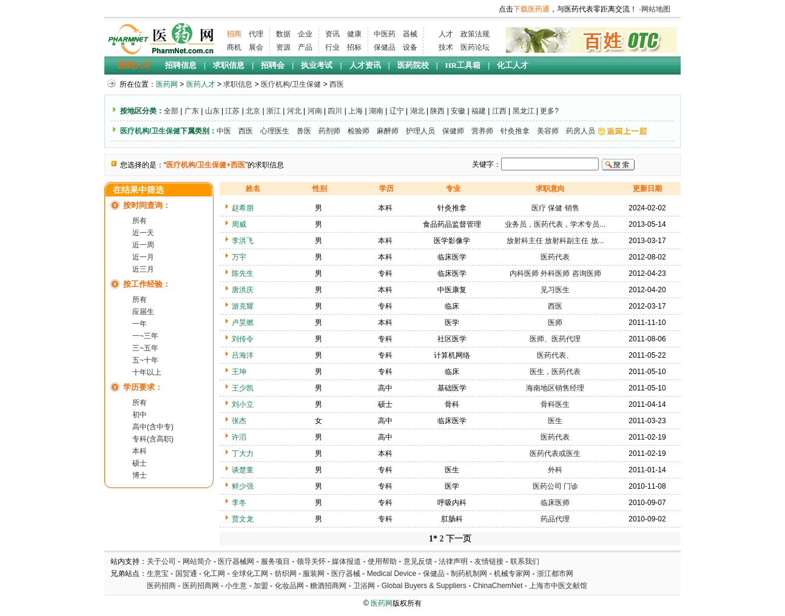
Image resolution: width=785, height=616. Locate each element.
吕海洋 (243, 355)
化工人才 (512, 65)
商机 (234, 47)
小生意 (236, 585)
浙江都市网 (555, 573)
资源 (283, 47)
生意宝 (158, 573)
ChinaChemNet (497, 585)
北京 (253, 111)
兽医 (304, 131)
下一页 (458, 538)
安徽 (458, 111)
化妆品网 (289, 585)
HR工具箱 (463, 65)
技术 (446, 47)
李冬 (239, 502)
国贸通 (186, 573)
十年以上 (146, 372)
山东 (212, 111)
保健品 (385, 47)
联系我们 (524, 561)
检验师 (358, 131)
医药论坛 (475, 47)
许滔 (239, 437)
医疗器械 (345, 573)
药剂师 (329, 131)
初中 (139, 414)
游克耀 (243, 306)
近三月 (143, 269)
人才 (446, 34)
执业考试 (316, 65)
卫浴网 (365, 585)
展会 (256, 47)
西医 (336, 84)
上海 (355, 111)
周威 (239, 224)
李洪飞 (243, 240)
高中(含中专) (153, 427)
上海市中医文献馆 (558, 585)
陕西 (437, 111)
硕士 (139, 463)
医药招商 (161, 585)
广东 (191, 111)
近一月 (143, 257)
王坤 (239, 371)
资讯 (332, 34)
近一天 (143, 233)
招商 (234, 34)
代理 (256, 34)
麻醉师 (388, 131)
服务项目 (275, 561)
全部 (171, 111)
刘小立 (243, 404)
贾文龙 (243, 519)
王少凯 (243, 388)
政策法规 (475, 34)
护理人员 (420, 131)
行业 (332, 47)
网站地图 (655, 9)
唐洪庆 (243, 290)
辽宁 (396, 111)
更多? (549, 111)
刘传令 (243, 339)
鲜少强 (243, 486)
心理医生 (274, 131)
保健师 (453, 131)
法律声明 (453, 561)
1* (433, 538)
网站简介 (197, 561)
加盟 (262, 585)
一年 (139, 324)
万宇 (239, 257)
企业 (305, 34)
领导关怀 (311, 561)
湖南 (376, 111)
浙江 (273, 111)
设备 (410, 47)
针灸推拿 (515, 131)
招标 (354, 47)
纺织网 (286, 573)
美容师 (548, 131)
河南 (315, 111)
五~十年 (145, 360)
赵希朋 (243, 208)
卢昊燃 (243, 322)
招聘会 (273, 65)
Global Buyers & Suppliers (424, 585)
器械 (410, 34)
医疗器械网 (236, 561)
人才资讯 (365, 65)
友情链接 (489, 561)
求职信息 (228, 65)
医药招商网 (201, 585)
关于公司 (161, 561)
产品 (305, 47)
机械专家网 (512, 573)
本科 (139, 451)
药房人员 (580, 131)
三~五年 (145, 348)
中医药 (385, 34)
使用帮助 (382, 561)
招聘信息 (181, 65)
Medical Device (391, 573)
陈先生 (243, 273)
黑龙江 (523, 111)
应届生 (143, 311)
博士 (139, 475)
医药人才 (135, 65)
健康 (354, 34)
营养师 (482, 131)
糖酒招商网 (328, 585)
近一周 (143, 245)
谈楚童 (243, 470)
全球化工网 (250, 573)
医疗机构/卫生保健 (291, 84)
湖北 (417, 111)
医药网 (167, 84)
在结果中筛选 (138, 190)
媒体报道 (346, 561)
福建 (478, 111)
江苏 (232, 111)
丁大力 (243, 453)
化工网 (214, 573)
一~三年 (145, 336)
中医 (224, 131)
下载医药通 (531, 9)
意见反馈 (418, 561)
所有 (139, 220)
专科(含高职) (153, 439)
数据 (283, 34)
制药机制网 (469, 573)
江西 (499, 111)
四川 (335, 111)
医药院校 (413, 65)
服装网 (314, 573)
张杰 (239, 421)
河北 (294, 111)
